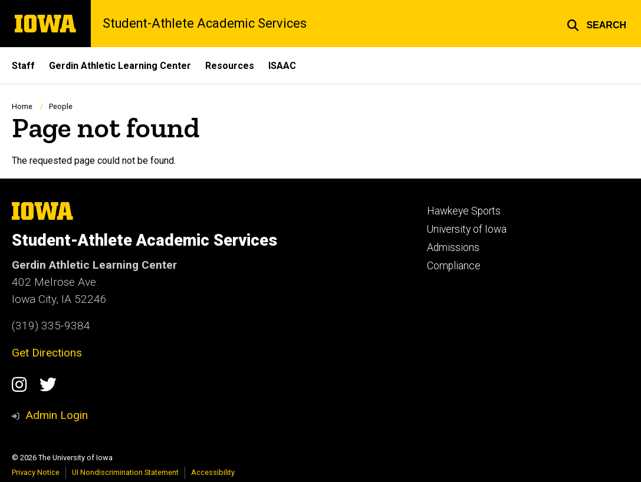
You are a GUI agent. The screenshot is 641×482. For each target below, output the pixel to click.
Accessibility (213, 472)
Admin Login (56, 415)
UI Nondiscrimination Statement (125, 472)
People (61, 106)
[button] (596, 23)
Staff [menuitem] (23, 65)
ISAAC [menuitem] (282, 65)
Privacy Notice (36, 472)
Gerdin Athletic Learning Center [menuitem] (120, 65)
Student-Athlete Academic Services (205, 23)
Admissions (453, 247)
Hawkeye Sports (464, 211)
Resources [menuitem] (229, 65)
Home (22, 106)
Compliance (454, 266)
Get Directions (47, 352)
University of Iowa (467, 229)
